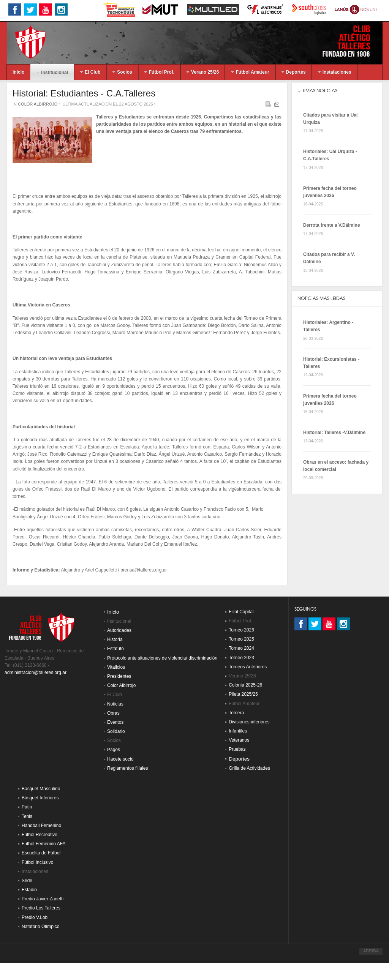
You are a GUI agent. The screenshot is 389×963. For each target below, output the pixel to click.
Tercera (236, 712)
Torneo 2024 (241, 648)
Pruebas (237, 749)
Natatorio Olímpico (40, 926)
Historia (115, 639)
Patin (27, 807)
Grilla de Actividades (249, 768)
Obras (113, 713)
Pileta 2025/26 (243, 694)
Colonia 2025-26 (245, 685)
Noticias (115, 704)
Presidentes (119, 676)
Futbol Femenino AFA (43, 843)
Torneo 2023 (241, 657)
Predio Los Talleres (41, 908)
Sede (27, 880)
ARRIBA (371, 951)
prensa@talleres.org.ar (143, 570)
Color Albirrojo (37, 104)
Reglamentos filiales (127, 768)
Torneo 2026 (241, 630)
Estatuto (115, 648)
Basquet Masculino (41, 788)
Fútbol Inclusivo (37, 862)
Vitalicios (116, 667)
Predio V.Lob (34, 917)
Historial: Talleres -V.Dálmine (334, 432)
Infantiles (238, 731)
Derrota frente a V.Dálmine (331, 225)
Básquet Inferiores (40, 797)
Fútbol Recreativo (39, 834)
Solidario (116, 731)
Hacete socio (120, 759)
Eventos (115, 722)
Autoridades (119, 630)
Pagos (113, 749)
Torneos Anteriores (248, 666)
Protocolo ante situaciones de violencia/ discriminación (162, 658)
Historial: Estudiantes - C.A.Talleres (84, 93)
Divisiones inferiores (249, 722)
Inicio (113, 612)
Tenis (27, 816)
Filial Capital (241, 611)
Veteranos (239, 740)
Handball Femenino (41, 825)
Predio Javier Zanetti (42, 898)
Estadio (29, 889)
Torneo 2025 (241, 639)
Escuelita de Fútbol (41, 853)
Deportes (239, 759)
